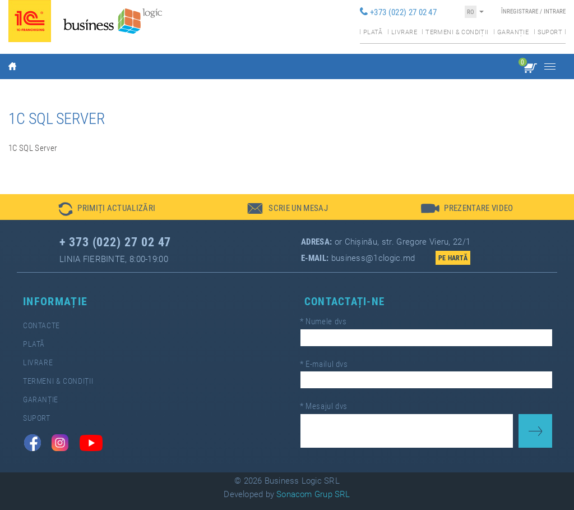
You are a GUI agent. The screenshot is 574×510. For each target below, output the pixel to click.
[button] (107, 207)
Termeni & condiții (456, 32)
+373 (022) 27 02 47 (403, 12)
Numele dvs (323, 321)
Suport (550, 32)
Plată (373, 32)
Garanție (513, 32)
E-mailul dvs (324, 364)
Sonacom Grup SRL (313, 494)
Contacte (41, 325)
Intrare (555, 11)
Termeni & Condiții (58, 381)
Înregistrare (519, 11)
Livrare (404, 32)
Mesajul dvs (324, 406)
